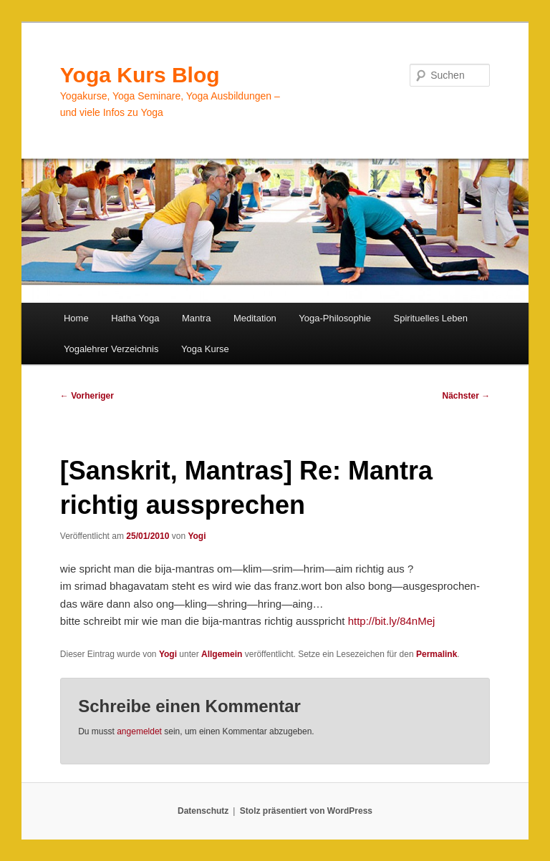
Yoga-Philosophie (335, 318)
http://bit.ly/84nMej (391, 621)
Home (76, 318)
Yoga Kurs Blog (140, 75)
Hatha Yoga (135, 318)
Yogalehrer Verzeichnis (111, 349)
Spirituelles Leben (431, 318)
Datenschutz (203, 811)
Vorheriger (87, 396)
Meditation (254, 318)
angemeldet (139, 731)
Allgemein (221, 654)
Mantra (196, 318)
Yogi (197, 536)
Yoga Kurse (205, 349)
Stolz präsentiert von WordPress (306, 811)
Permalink (436, 654)
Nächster (467, 396)
